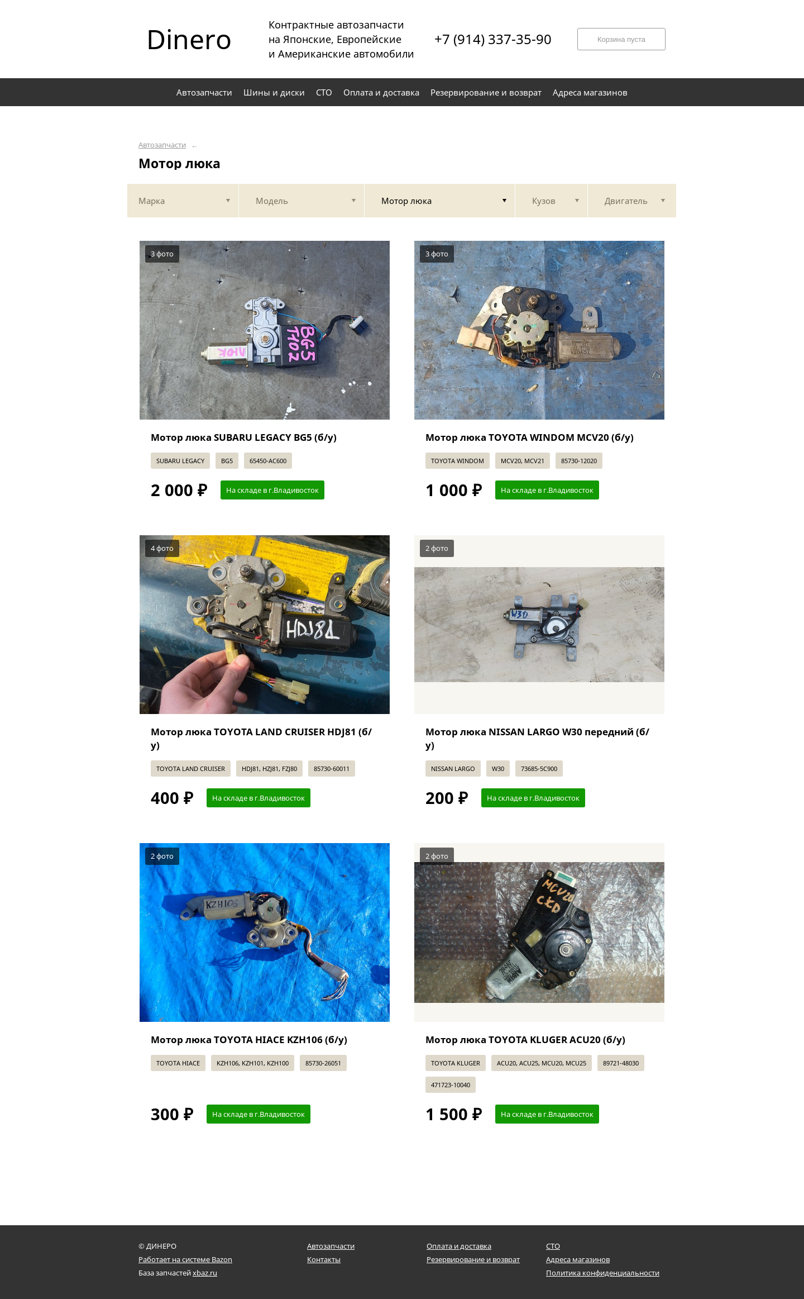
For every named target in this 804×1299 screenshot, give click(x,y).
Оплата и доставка (459, 1246)
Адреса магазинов (578, 1259)
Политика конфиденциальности (602, 1273)
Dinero (189, 39)
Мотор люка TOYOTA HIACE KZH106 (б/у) (249, 1039)
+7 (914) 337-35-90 (493, 39)
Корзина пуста (621, 39)
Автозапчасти (162, 145)
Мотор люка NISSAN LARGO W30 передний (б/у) (537, 738)
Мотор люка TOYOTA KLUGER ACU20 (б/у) (525, 1039)
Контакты (324, 1259)
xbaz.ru (205, 1273)
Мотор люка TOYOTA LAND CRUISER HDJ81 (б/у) (261, 738)
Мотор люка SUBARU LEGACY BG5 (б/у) (244, 437)
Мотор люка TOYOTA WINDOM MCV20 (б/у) (529, 437)
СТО (553, 1246)
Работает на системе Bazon (185, 1259)
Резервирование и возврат (473, 1259)
